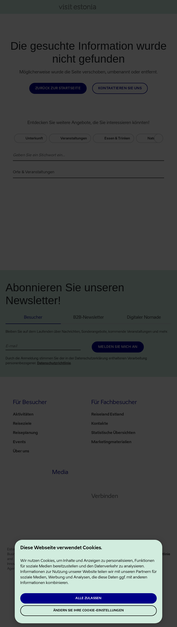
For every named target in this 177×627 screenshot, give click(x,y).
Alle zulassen (88, 598)
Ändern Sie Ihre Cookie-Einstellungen (88, 610)
